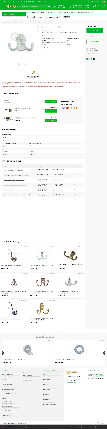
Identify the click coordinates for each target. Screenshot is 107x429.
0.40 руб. (33, 362)
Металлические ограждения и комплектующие (8, 389)
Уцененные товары (27, 382)
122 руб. (42, 269)
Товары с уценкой (6, 414)
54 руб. (70, 296)
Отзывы (45, 396)
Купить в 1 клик (94, 36)
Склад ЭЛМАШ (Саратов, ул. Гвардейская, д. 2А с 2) (15, 184)
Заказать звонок (61, 7)
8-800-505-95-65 (18, 427)
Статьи (44, 391)
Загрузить (69, 44)
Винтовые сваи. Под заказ (7, 412)
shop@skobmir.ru (97, 373)
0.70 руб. (85, 362)
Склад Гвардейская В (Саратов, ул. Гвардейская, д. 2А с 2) (16, 174)
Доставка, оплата (47, 381)
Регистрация (95, 1)
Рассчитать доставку (92, 50)
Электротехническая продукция (9, 393)
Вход (89, 1)
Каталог (4, 1)
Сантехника (4, 395)
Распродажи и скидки (27, 377)
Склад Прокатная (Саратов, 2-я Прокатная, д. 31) (14, 179)
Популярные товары (27, 374)
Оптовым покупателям (15, 1)
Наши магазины (47, 388)
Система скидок (47, 399)
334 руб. (14, 296)
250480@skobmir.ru (98, 375)
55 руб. (14, 269)
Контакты (45, 383)
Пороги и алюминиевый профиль (9, 386)
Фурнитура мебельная (7, 383)
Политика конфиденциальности (50, 401)
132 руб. (42, 322)
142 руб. (42, 296)
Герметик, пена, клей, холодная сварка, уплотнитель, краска (10, 409)
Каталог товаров (14, 14)
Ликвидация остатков (6, 400)
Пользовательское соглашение (50, 404)
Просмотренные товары (63, 335)
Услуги (44, 386)
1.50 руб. (7, 362)
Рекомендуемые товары (28, 379)
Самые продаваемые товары (45, 335)
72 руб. (14, 322)
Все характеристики (70, 36)
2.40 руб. (59, 362)
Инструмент (4, 378)
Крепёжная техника (6, 376)
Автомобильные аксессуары (8, 403)
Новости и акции (29, 1)
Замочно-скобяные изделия (8, 373)
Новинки (24, 372)
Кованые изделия (6, 381)
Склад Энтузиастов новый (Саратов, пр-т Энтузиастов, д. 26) (17, 194)
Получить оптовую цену (94, 42)
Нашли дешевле (91, 48)
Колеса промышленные (7, 405)
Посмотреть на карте (71, 381)
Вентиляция (4, 398)
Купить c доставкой (51, 101)
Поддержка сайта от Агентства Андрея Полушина (14, 422)
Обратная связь (7, 427)
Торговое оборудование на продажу (9, 417)
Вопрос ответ (46, 393)
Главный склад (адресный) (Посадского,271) (13, 169)
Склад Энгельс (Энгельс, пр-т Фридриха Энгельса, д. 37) (16, 189)
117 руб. (70, 269)
